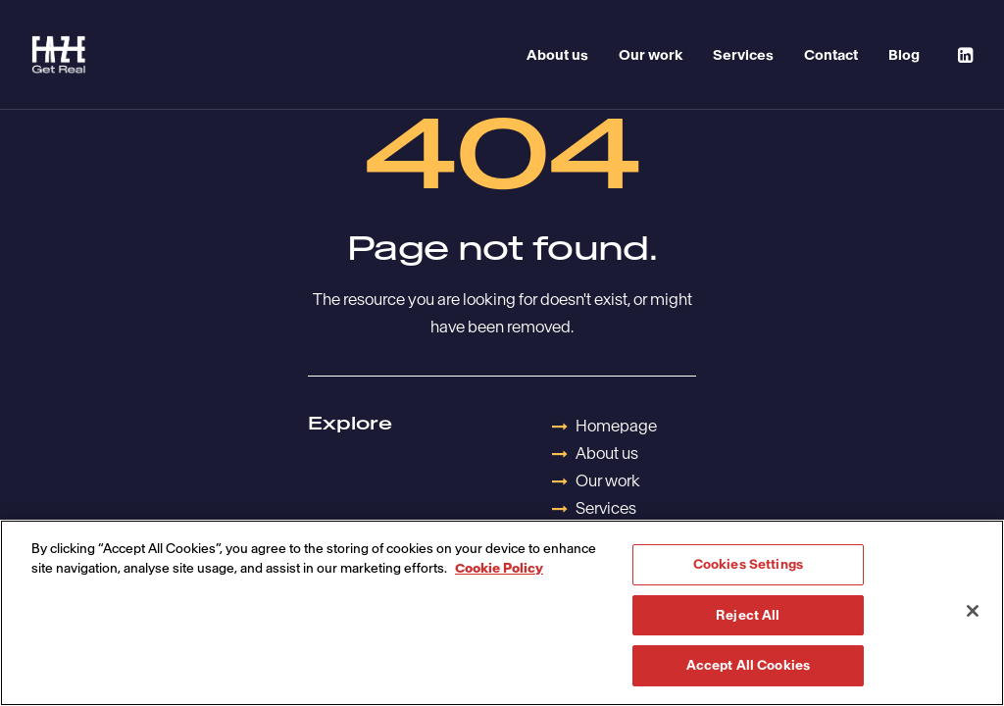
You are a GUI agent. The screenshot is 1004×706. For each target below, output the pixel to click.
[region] (502, 613)
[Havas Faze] (58, 55)
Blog (904, 55)
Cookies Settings (748, 564)
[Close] (972, 610)
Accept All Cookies (748, 665)
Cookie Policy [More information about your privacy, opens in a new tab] (499, 568)
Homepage (616, 425)
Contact (831, 55)
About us (557, 55)
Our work (650, 55)
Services (743, 55)
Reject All (747, 615)
